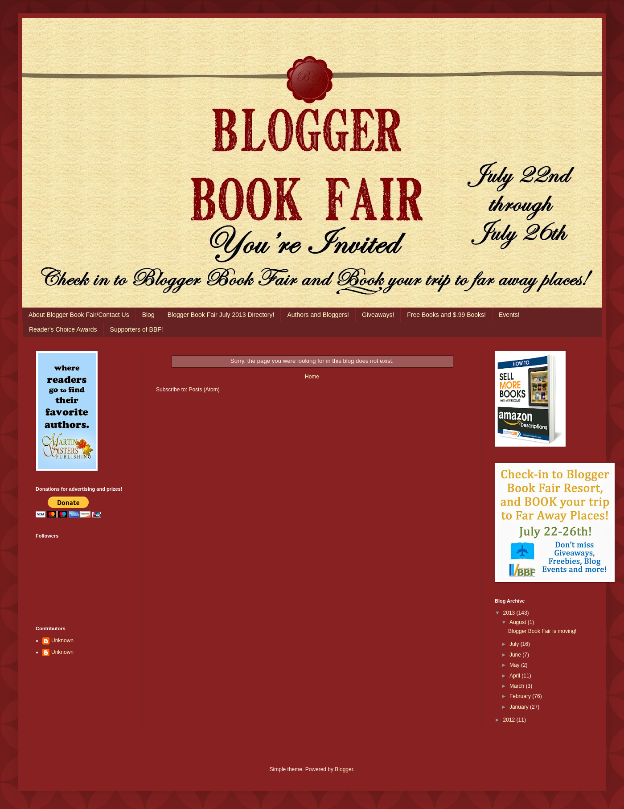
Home (312, 377)
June (515, 655)
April (515, 676)
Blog (148, 314)
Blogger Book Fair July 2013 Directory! (221, 314)
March (517, 686)
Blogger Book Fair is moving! (542, 631)
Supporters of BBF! (136, 329)
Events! (509, 314)
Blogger (344, 769)
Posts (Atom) (204, 389)
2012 (510, 720)
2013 (510, 613)
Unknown (62, 640)
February (520, 696)
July (515, 644)
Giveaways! (378, 314)
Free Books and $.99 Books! (446, 314)
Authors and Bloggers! (318, 314)
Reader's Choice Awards (63, 329)
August (518, 622)
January (519, 707)
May (515, 665)
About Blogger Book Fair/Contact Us (79, 314)
